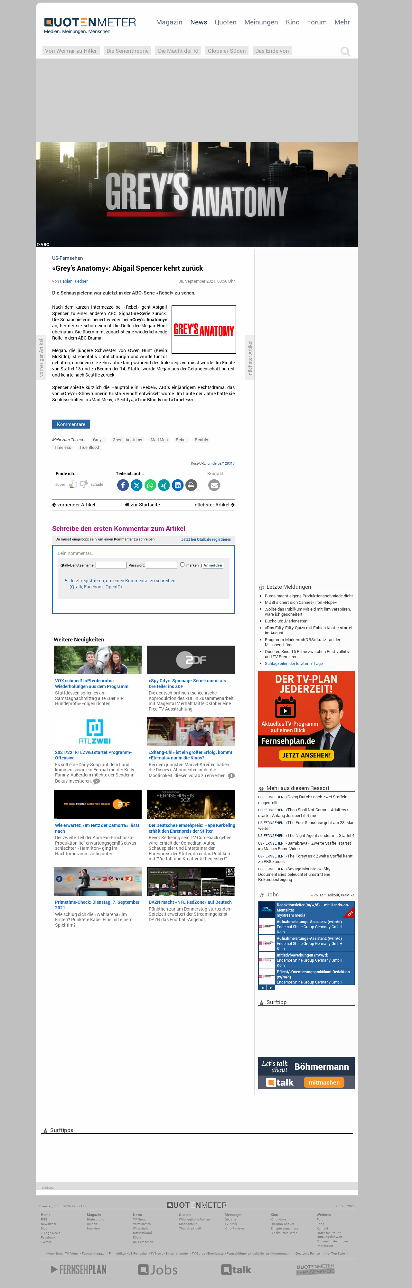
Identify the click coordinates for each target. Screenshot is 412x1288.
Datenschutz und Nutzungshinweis (329, 1235)
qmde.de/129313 (221, 463)
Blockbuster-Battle (284, 1233)
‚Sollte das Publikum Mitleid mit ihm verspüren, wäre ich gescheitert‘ (308, 611)
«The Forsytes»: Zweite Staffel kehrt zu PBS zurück (305, 858)
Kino (293, 21)
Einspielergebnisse (284, 1228)
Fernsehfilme (236, 1253)
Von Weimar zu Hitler (71, 50)
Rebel (181, 439)
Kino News (55, 1253)
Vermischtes (142, 1224)
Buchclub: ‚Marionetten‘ (286, 621)
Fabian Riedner (74, 281)
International (142, 1233)
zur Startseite (142, 505)
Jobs (320, 1224)
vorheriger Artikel (73, 505)
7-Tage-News (50, 1233)
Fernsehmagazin (94, 1253)
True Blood (89, 447)
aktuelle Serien (258, 1253)
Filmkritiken (117, 1253)
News (198, 21)
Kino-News (278, 1219)
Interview (93, 1228)
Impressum (325, 1246)
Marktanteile (188, 1224)
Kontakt (322, 1228)
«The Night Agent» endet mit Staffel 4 (306, 835)
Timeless (62, 447)
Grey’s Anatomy (127, 439)
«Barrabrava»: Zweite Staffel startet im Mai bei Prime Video (304, 845)
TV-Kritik (231, 1224)
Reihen (92, 1224)
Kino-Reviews (235, 1228)
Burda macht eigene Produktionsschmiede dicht (309, 596)
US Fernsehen (138, 1253)
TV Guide (198, 1253)
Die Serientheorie (128, 50)
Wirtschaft (140, 1228)
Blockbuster (215, 1253)
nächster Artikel (215, 505)
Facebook (48, 1237)
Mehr (342, 21)
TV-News (139, 1219)
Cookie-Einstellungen (332, 1241)
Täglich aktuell (190, 1228)
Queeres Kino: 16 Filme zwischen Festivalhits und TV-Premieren (307, 654)
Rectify (201, 439)
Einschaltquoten (177, 1253)
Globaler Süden (227, 50)
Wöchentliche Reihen (194, 1219)
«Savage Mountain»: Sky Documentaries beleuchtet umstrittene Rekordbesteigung (294, 874)
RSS (44, 1219)
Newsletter (48, 1224)
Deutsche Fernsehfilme (312, 1253)
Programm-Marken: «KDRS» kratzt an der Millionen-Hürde (302, 642)
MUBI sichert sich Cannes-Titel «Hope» (301, 602)
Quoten (226, 21)
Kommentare (71, 424)
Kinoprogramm (282, 1253)
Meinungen (261, 21)
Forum (317, 21)
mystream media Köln (306, 910)
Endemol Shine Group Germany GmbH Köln (300, 926)
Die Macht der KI (178, 50)
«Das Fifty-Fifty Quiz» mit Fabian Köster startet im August (309, 630)
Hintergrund (95, 1219)
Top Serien (339, 1253)
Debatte (230, 1219)
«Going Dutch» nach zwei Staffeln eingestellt (302, 799)
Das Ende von (272, 50)
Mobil (45, 1228)
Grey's (99, 439)
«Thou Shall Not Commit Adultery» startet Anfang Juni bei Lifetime (303, 812)
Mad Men (159, 439)
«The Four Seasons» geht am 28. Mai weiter (305, 825)
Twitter (46, 1242)
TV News (157, 1253)
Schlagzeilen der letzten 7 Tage (294, 663)
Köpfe (137, 1237)
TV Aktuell (72, 1253)
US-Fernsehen (143, 1242)
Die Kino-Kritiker (282, 1224)
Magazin (169, 21)
